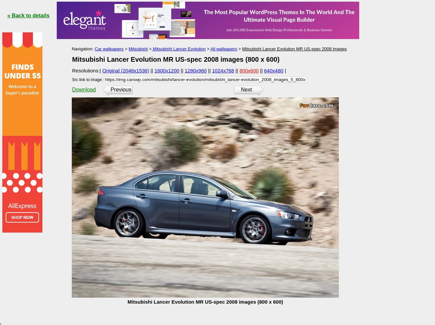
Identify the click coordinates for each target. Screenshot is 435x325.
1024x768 (223, 70)
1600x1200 (167, 70)
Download (84, 89)
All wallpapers (223, 48)
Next (246, 89)
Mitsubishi (138, 48)
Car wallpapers (109, 48)
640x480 (273, 70)
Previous (121, 89)
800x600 (249, 70)
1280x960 (196, 70)
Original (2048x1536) (125, 70)
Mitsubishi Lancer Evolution (179, 48)
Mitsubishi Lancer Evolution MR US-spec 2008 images (294, 48)
